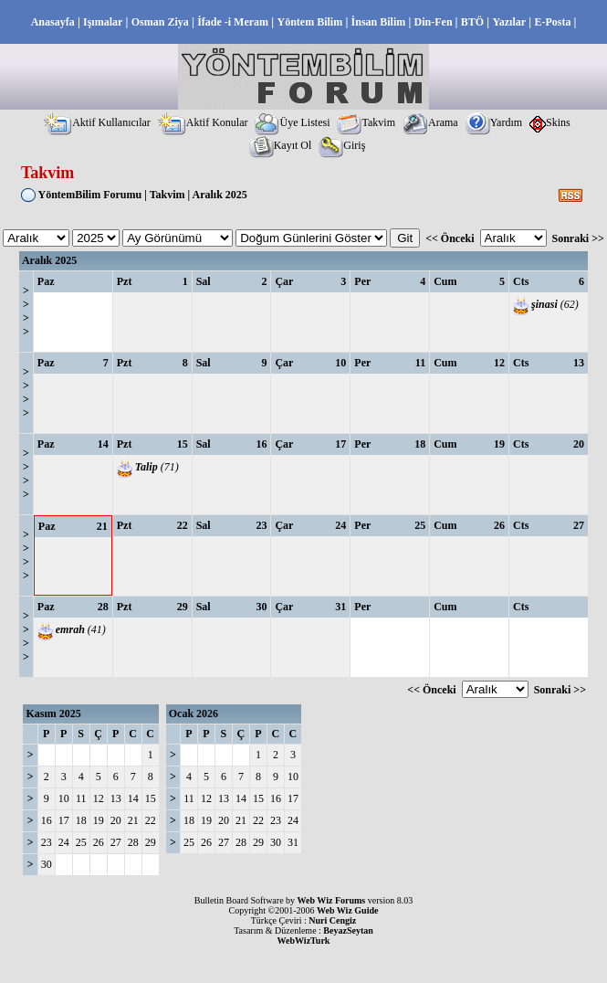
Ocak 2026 (193, 713)
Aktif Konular (203, 122)
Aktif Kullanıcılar (97, 122)
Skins (549, 122)
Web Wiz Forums (332, 900)
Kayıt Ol (280, 145)
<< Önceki (449, 238)
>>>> (26, 311)
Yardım (494, 122)
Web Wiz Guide (347, 910)
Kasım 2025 (53, 713)
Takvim (366, 122)
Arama (430, 122)
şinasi (544, 304)
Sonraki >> (578, 238)
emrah (70, 629)
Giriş (342, 145)
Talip (146, 466)
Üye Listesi (292, 122)
